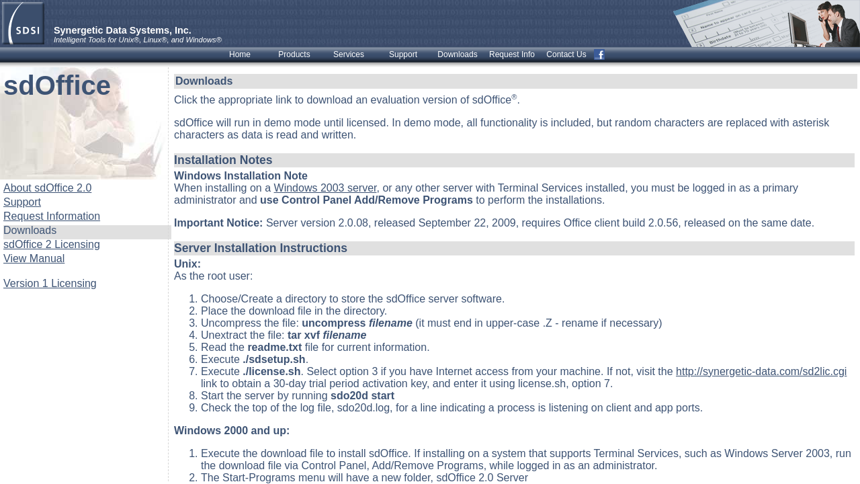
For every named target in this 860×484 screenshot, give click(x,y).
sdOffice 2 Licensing (51, 244)
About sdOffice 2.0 (47, 188)
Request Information (51, 216)
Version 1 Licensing (50, 283)
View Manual (33, 258)
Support (22, 202)
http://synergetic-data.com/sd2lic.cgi (761, 371)
